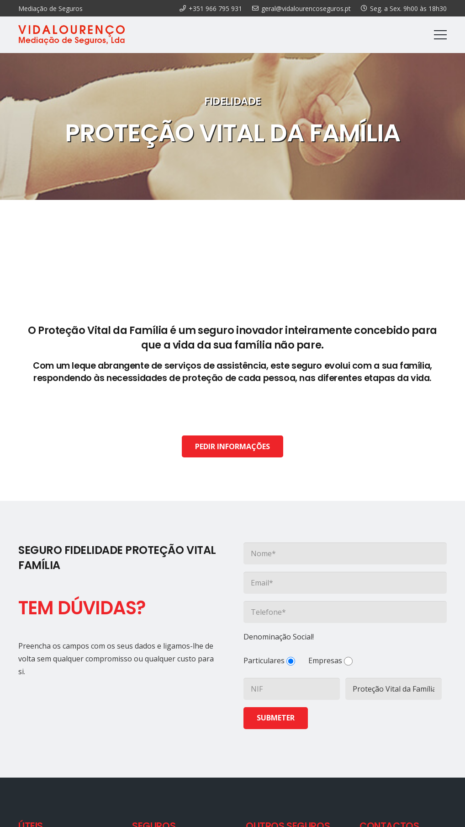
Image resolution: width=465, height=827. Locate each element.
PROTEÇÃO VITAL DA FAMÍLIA (232, 133)
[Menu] (440, 34)
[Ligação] (71, 35)
